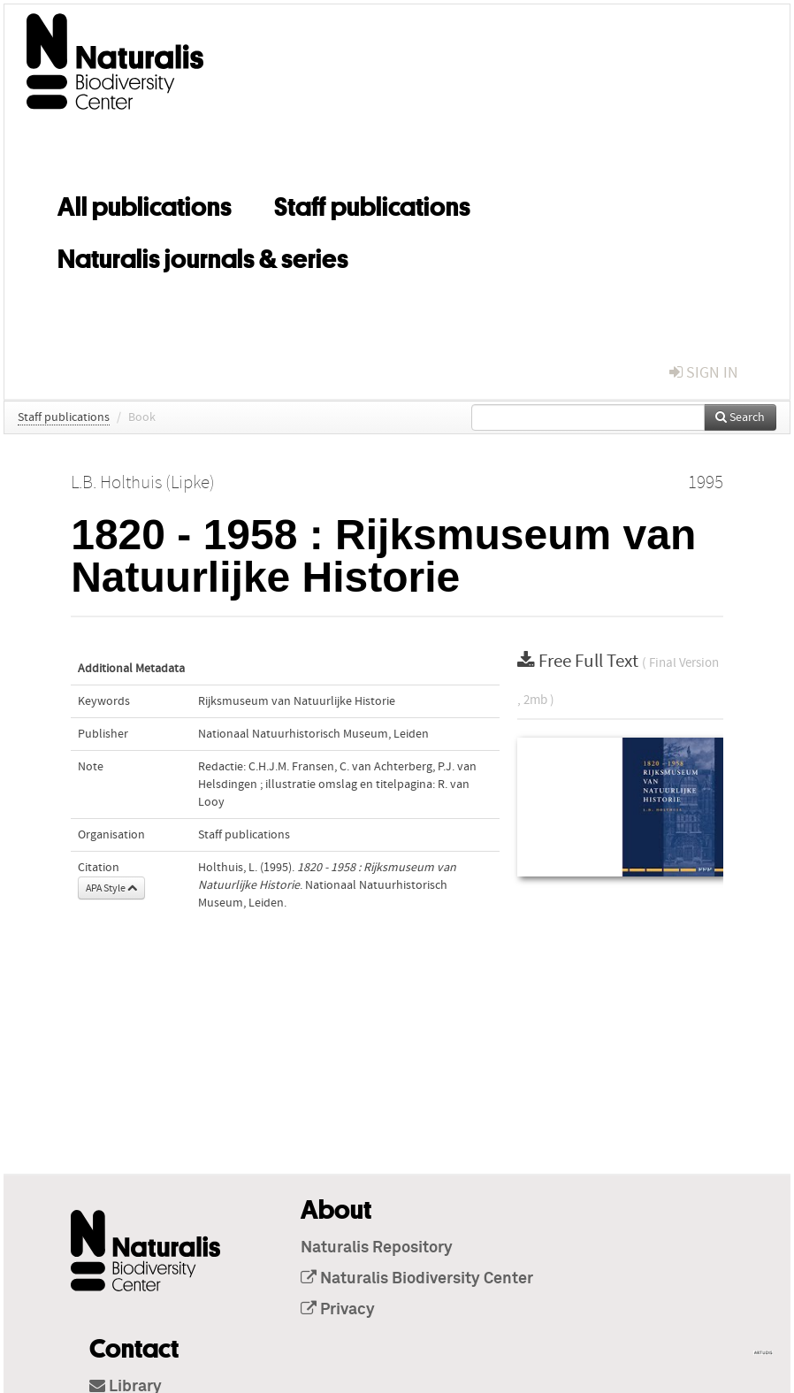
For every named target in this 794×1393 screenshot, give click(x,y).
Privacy (338, 1310)
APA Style (111, 888)
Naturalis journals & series (202, 255)
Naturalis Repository (377, 1248)
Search (740, 417)
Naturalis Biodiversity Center (417, 1279)
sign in (703, 373)
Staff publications (372, 203)
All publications (144, 203)
